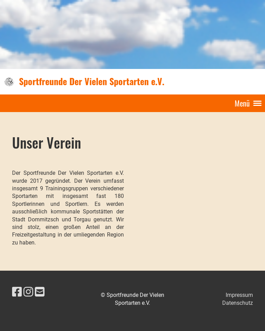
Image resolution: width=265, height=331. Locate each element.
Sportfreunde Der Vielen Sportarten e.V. (91, 81)
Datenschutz (237, 303)
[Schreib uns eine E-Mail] (40, 292)
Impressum (239, 295)
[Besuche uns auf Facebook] (17, 292)
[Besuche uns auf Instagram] (28, 292)
